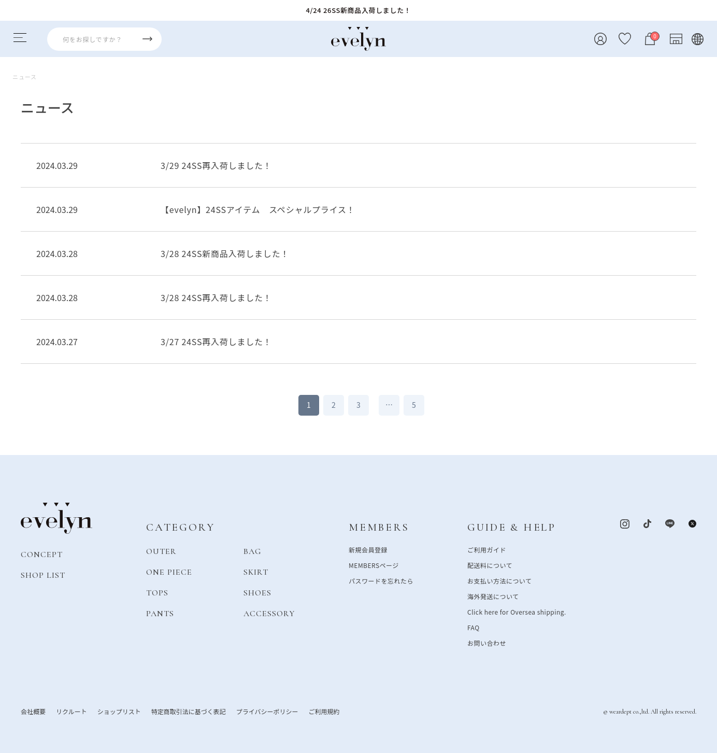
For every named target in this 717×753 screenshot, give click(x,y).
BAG (252, 551)
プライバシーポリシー (267, 710)
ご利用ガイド (486, 549)
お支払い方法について (499, 580)
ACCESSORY (269, 613)
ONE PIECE (169, 571)
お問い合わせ (486, 642)
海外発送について (493, 595)
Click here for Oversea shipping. (516, 611)
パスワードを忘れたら (381, 580)
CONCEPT (42, 554)
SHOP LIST (43, 575)
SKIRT (255, 571)
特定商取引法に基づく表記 (188, 710)
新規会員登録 (368, 549)
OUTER (161, 551)
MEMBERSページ (374, 564)
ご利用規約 (323, 710)
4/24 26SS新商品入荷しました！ (358, 10)
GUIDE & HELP (511, 527)
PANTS (160, 613)
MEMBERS (379, 527)
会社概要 (33, 710)
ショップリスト (119, 710)
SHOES (257, 592)
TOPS (157, 592)
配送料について (489, 564)
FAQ (473, 626)
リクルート (71, 710)
